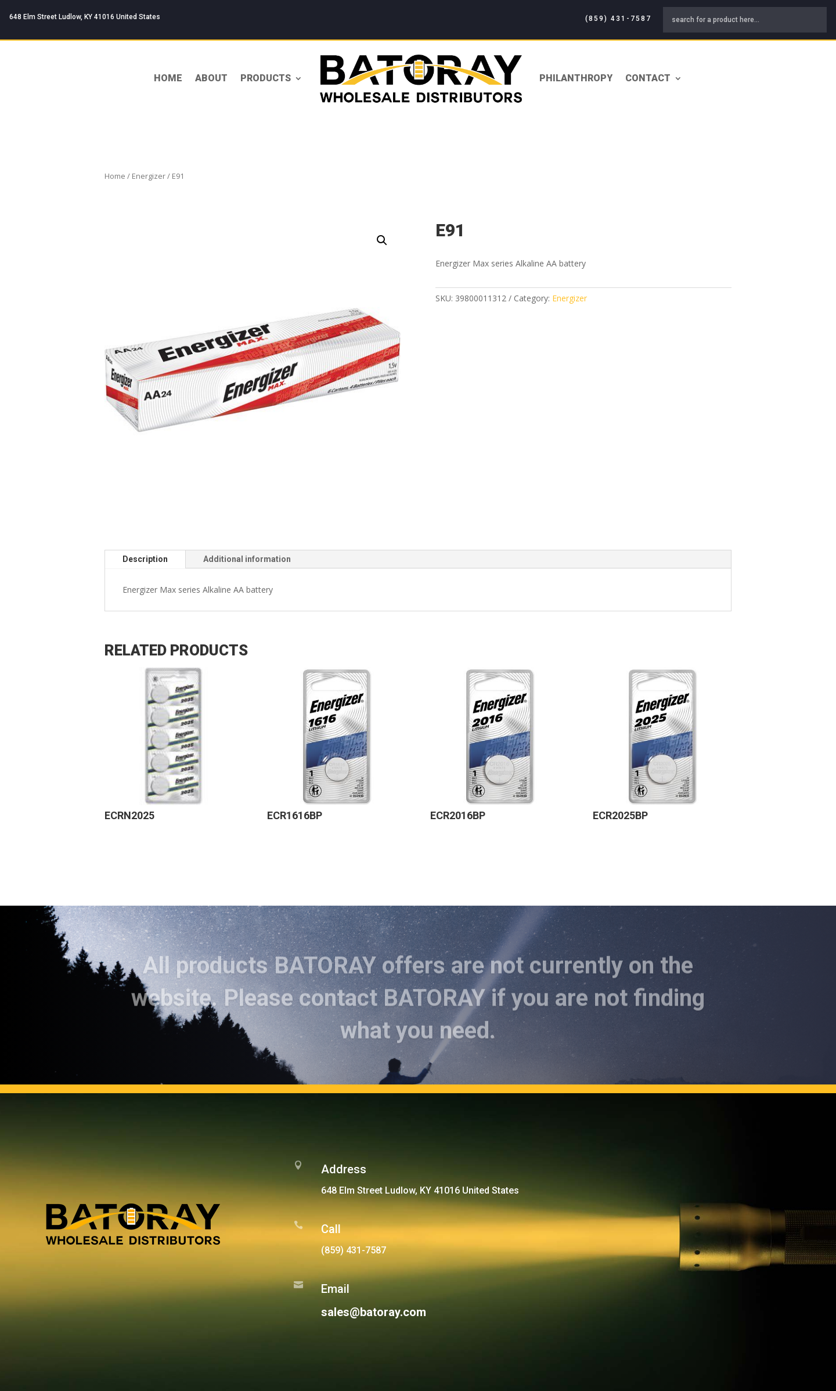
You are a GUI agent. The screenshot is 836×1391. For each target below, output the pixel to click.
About (211, 78)
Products (265, 78)
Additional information (247, 559)
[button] (382, 240)
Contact (648, 78)
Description (145, 559)
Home (168, 78)
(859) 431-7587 (618, 19)
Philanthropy (575, 78)
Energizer (148, 176)
